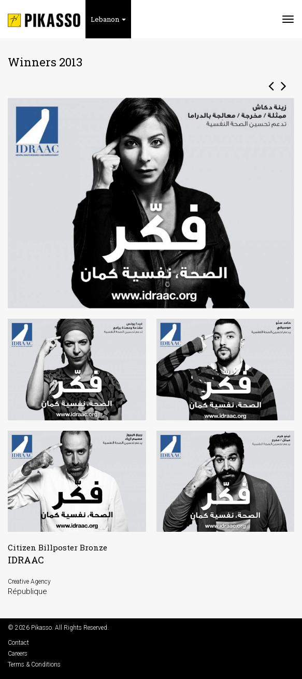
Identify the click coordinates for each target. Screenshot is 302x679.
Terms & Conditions (34, 664)
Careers (17, 653)
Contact (18, 642)
